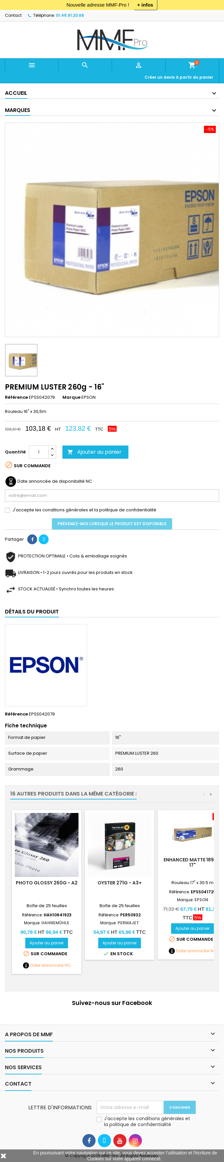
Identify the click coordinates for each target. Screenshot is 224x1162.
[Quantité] (39, 452)
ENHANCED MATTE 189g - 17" (192, 862)
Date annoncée (47, 965)
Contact (13, 15)
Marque (71, 397)
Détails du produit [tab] (32, 611)
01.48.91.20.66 (70, 15)
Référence (16, 397)
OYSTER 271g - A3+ (120, 882)
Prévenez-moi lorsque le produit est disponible (112, 524)
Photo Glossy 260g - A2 (47, 882)
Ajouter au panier (94, 452)
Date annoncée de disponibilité (51, 481)
